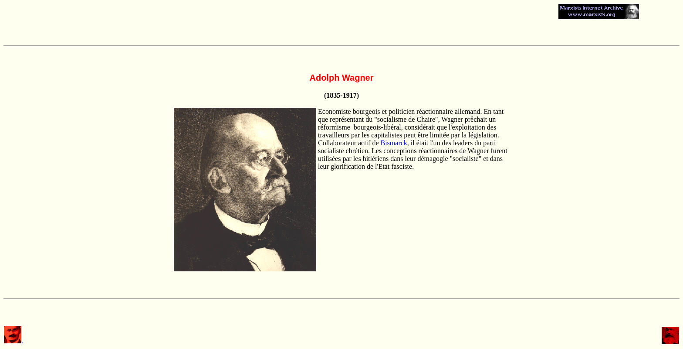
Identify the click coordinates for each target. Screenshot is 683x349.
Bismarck (394, 143)
